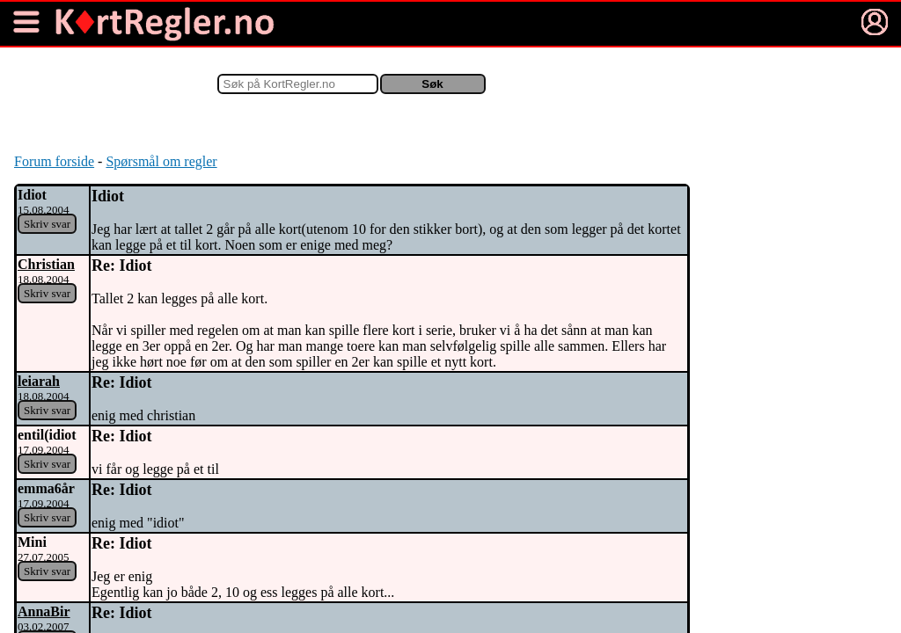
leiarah (39, 381)
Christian (46, 264)
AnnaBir (44, 611)
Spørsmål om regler (161, 161)
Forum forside (54, 161)
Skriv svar (47, 223)
